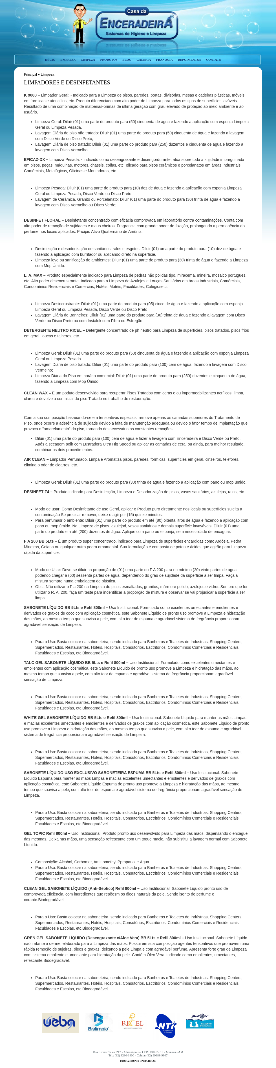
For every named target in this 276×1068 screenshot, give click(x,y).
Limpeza (47, 75)
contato (213, 59)
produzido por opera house (138, 1061)
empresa (68, 59)
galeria (143, 59)
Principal (30, 75)
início (50, 59)
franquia (164, 59)
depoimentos (189, 59)
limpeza (88, 59)
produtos (108, 59)
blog (126, 59)
